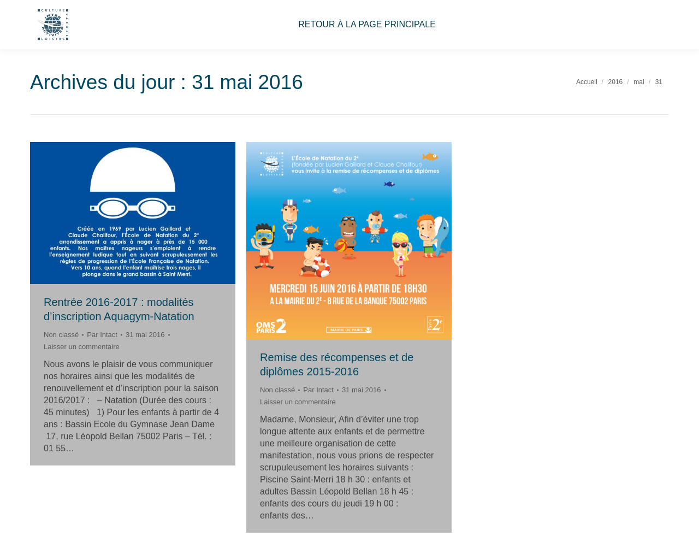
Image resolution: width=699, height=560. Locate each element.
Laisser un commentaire (82, 347)
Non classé (61, 335)
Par (102, 335)
